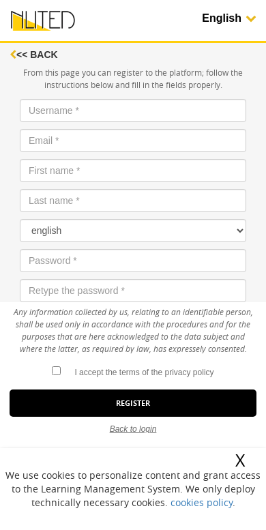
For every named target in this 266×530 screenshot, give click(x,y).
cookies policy (202, 502)
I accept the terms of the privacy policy (143, 372)
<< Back (34, 54)
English (229, 18)
